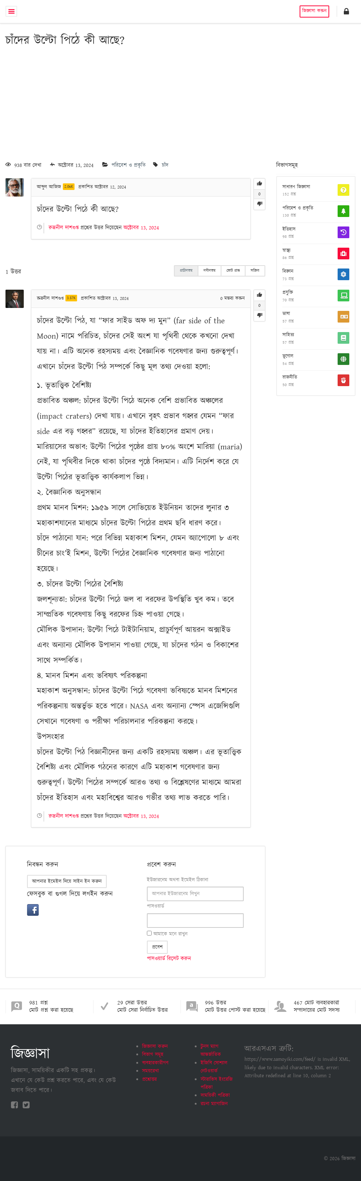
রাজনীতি (289, 377)
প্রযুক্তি (287, 293)
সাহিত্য (288, 335)
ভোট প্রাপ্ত (233, 271)
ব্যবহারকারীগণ (155, 1063)
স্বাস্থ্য (286, 251)
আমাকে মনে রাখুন (167, 934)
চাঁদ (165, 165)
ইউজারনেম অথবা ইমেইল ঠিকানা (177, 880)
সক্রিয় (255, 271)
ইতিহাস (289, 229)
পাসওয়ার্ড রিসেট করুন (169, 959)
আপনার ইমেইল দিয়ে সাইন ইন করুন (67, 881)
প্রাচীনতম (186, 271)
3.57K (71, 298)
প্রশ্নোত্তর (149, 1079)
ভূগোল (287, 356)
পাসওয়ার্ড (155, 906)
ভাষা (286, 314)
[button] (346, 11)
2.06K (68, 187)
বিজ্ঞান (287, 271)
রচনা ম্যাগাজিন (214, 1104)
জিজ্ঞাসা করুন (314, 11)
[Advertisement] (180, 105)
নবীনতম (210, 271)
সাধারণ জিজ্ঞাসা (296, 187)
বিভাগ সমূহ (152, 1054)
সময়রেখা (150, 1071)
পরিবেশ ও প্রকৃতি (128, 165)
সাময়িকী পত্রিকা (215, 1095)
